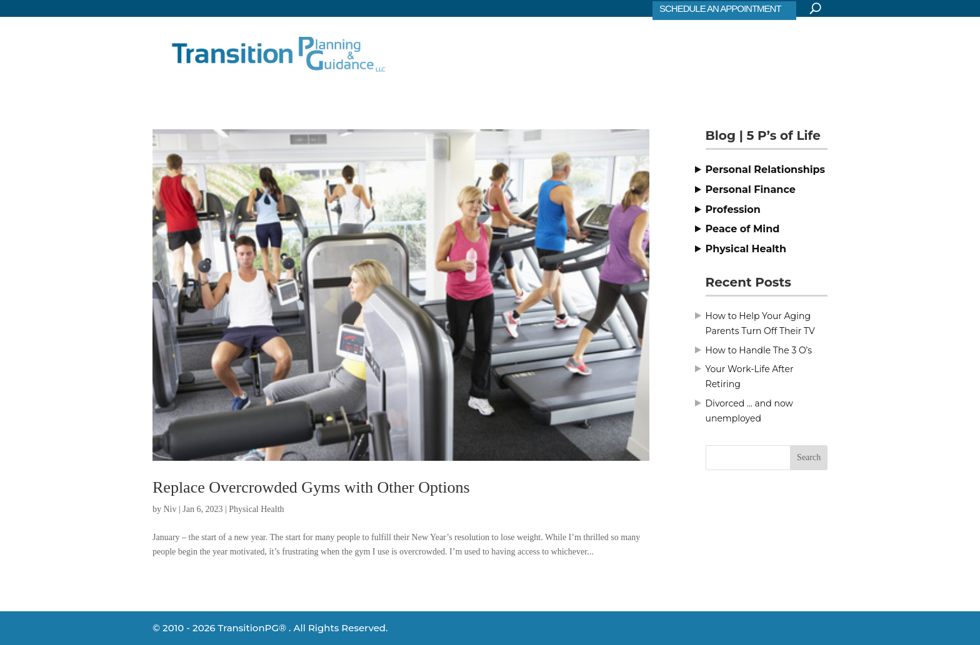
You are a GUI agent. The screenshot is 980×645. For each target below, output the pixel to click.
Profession (733, 209)
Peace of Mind (743, 229)
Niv (170, 509)
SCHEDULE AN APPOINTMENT (720, 8)
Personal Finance (751, 189)
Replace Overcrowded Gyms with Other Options (311, 487)
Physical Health (256, 509)
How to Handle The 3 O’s (759, 350)
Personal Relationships (766, 169)
